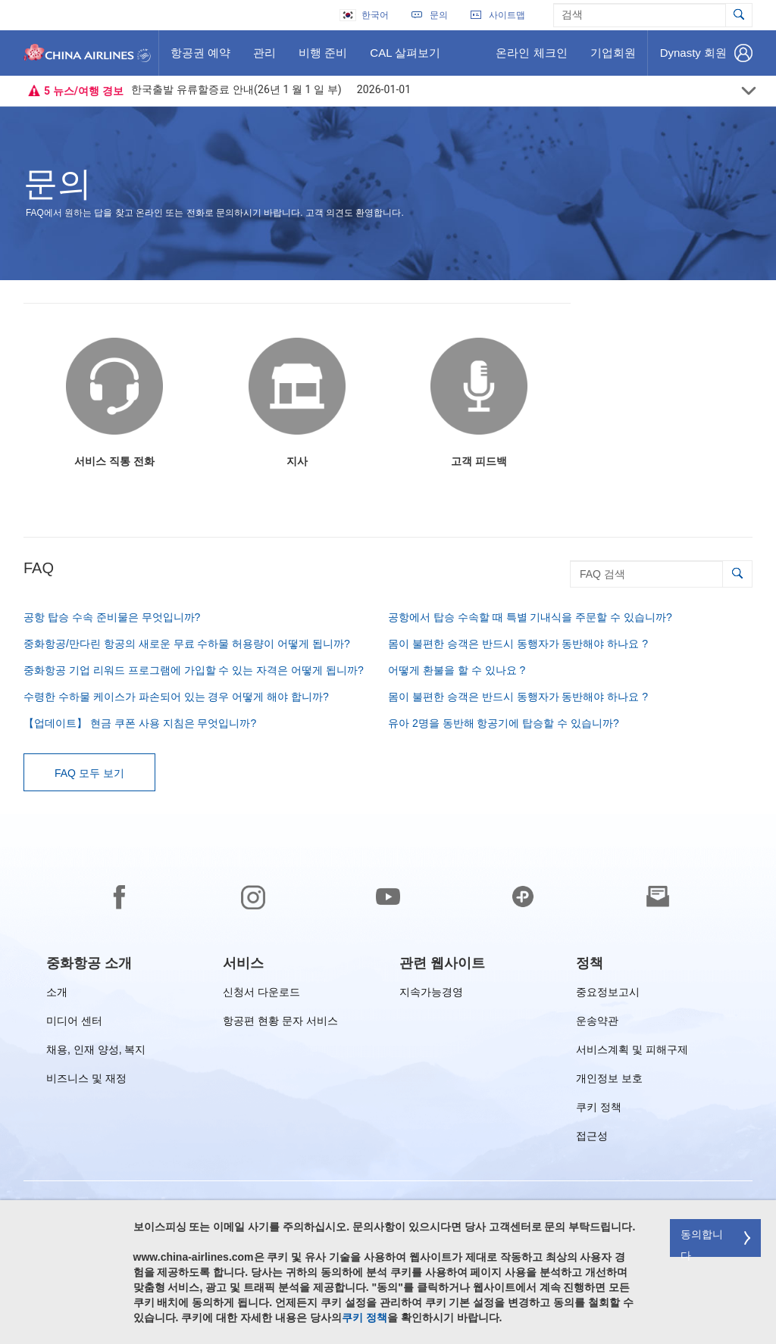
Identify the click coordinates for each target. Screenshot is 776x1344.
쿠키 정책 (598, 1109)
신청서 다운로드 (261, 994)
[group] (89, 963)
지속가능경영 (431, 994)
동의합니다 (702, 1242)
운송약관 (597, 1023)
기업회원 (613, 58)
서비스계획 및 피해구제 (632, 1052)
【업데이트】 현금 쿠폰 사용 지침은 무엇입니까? (139, 723)
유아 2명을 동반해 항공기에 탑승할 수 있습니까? (503, 723)
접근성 (592, 1138)
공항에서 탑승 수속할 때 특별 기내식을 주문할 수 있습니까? (530, 617)
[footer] (388, 1079)
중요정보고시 (608, 994)
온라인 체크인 (531, 58)
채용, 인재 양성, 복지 (96, 1052)
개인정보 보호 (609, 1081)
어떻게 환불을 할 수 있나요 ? (456, 670)
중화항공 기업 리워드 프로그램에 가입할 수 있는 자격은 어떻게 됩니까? (193, 670)
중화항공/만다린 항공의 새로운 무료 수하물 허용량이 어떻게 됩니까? (186, 644)
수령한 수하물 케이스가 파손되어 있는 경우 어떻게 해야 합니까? (176, 697)
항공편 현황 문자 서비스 (280, 1023)
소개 (56, 994)
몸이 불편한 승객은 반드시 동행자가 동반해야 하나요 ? (518, 644)
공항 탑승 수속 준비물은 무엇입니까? (111, 617)
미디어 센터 (74, 1023)
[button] (737, 574)
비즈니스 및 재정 (86, 1081)
